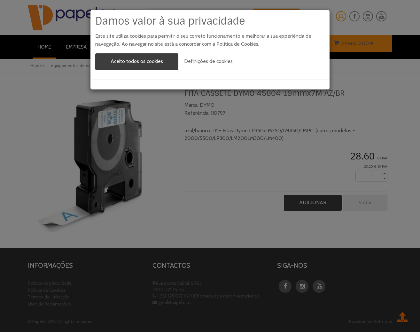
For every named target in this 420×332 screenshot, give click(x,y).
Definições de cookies (208, 61)
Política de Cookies (237, 44)
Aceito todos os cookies (137, 61)
